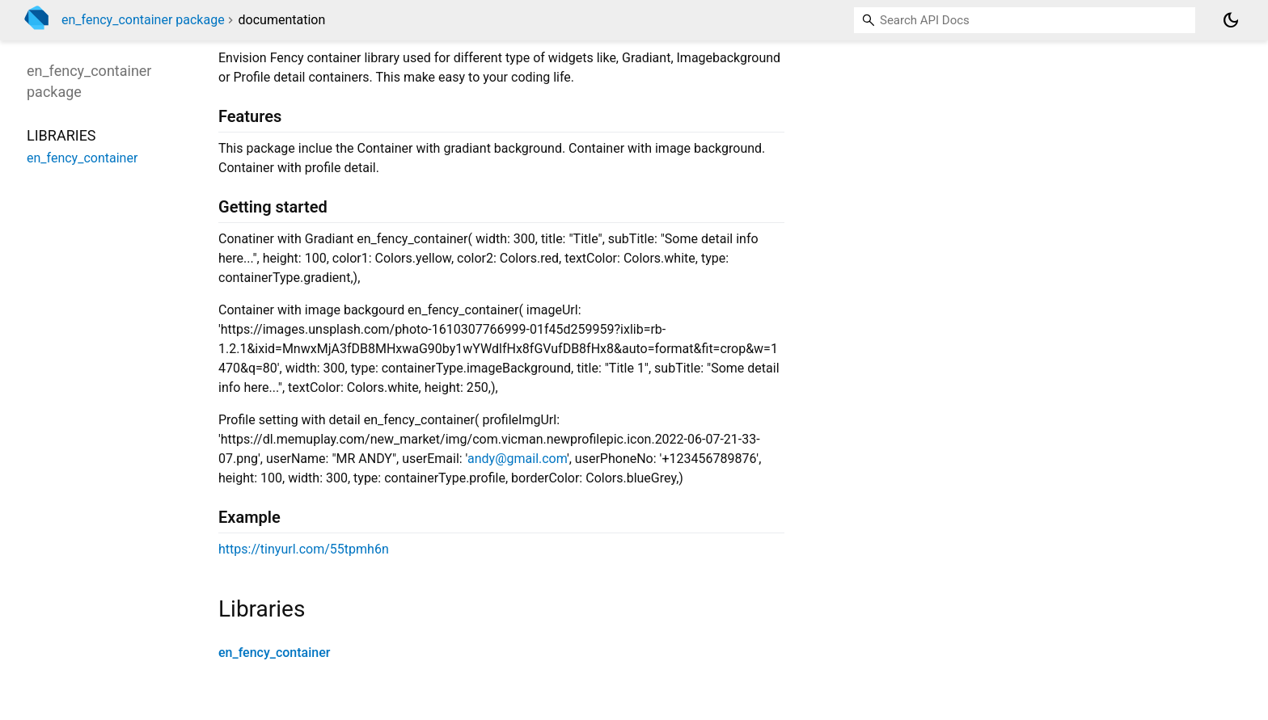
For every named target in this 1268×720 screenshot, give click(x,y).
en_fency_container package (143, 19)
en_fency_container (274, 652)
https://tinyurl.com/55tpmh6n (303, 549)
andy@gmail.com (517, 458)
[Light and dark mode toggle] (1231, 20)
